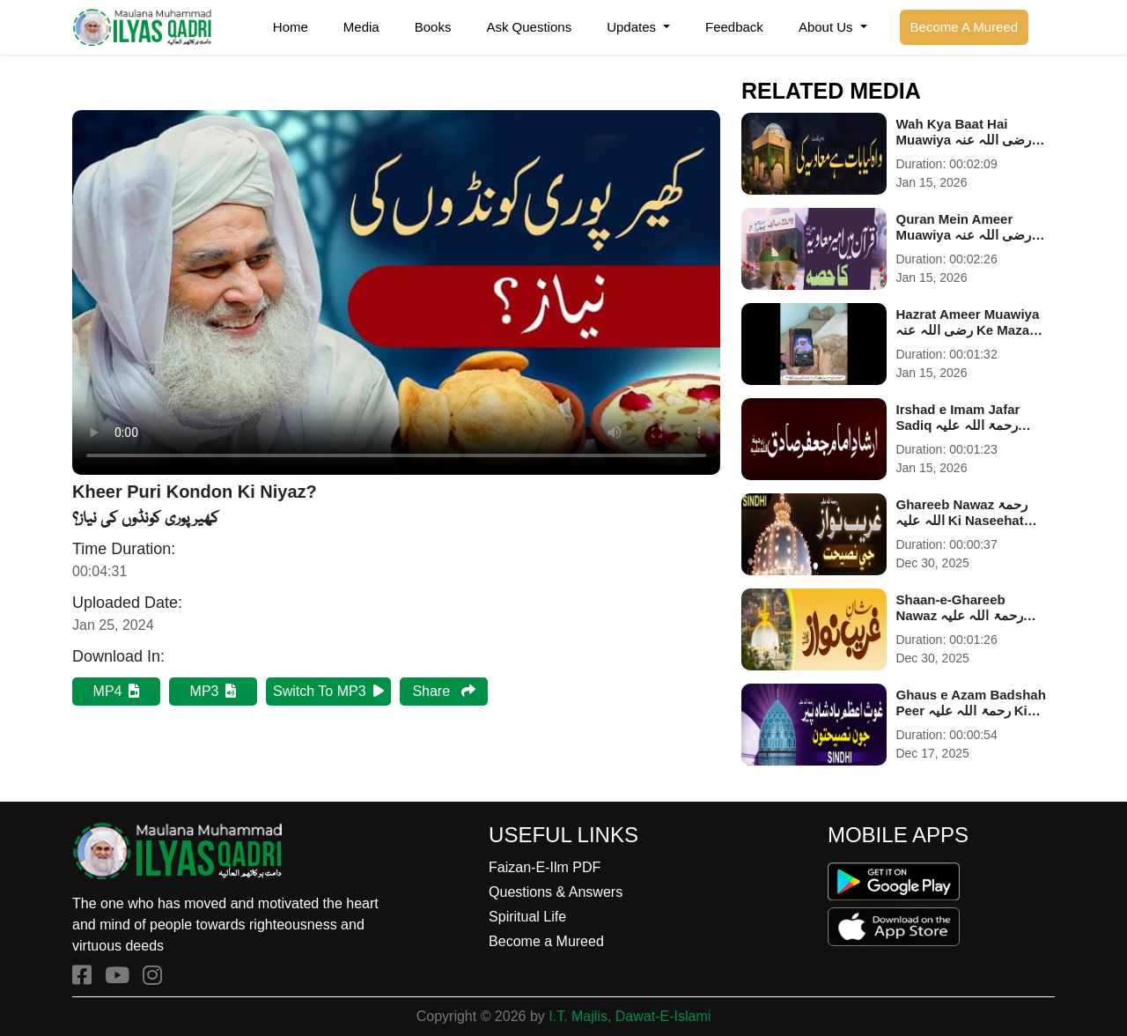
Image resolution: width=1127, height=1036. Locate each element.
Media (361, 26)
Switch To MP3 (328, 691)
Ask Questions (528, 26)
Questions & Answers (555, 891)
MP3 (213, 691)
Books (433, 26)
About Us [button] (828, 26)
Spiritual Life (527, 916)
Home (290, 26)
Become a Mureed (546, 941)
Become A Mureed (964, 26)
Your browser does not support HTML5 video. (396, 292)
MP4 (116, 691)
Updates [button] (633, 26)
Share (443, 691)
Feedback (734, 26)
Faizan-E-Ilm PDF (544, 867)
